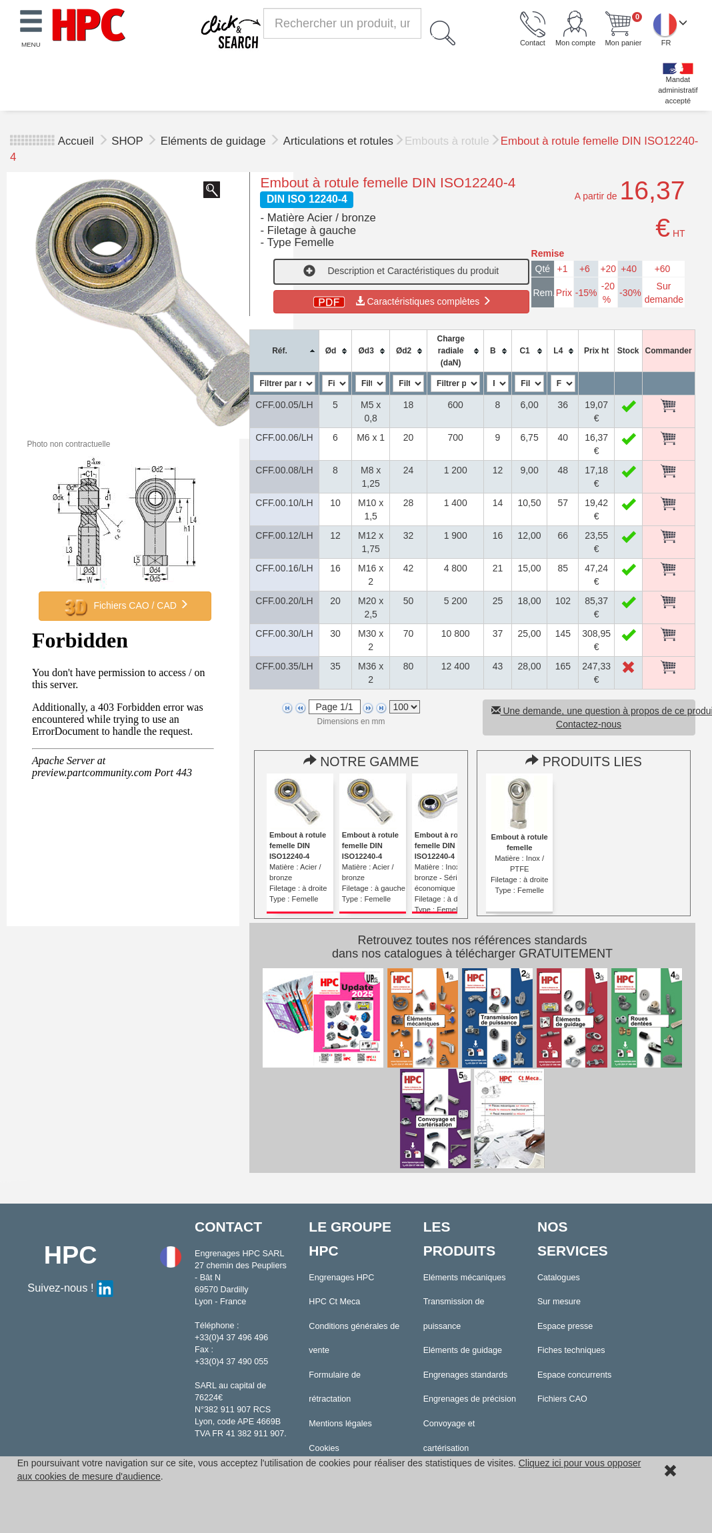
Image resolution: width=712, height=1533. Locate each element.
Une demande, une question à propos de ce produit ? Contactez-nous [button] (593, 717)
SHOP (128, 141)
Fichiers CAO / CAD (125, 606)
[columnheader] (284, 351)
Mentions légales (340, 1423)
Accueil (76, 141)
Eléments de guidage (215, 141)
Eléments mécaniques (464, 1277)
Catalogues (558, 1277)
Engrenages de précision (469, 1399)
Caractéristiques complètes (401, 301)
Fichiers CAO (562, 1399)
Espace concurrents (574, 1375)
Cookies (324, 1448)
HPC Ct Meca (334, 1301)
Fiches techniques (571, 1350)
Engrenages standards (465, 1375)
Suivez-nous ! (70, 1288)
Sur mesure (559, 1301)
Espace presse (565, 1326)
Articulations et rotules (338, 141)
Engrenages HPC (341, 1277)
